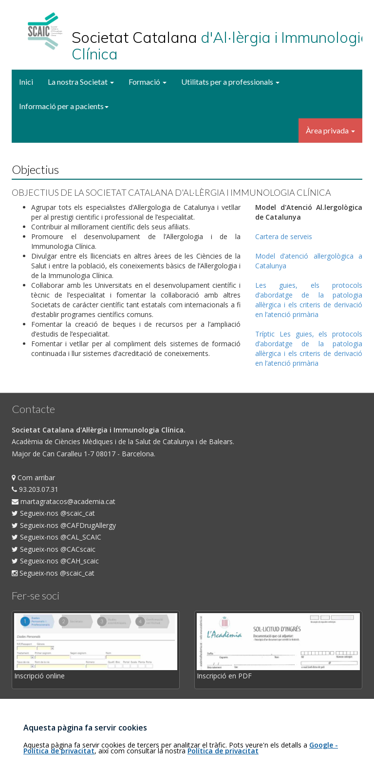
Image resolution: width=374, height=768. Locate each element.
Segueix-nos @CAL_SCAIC (56, 537)
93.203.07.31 (35, 489)
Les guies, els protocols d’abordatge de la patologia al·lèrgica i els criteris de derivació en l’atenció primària (308, 300)
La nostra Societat (81, 81)
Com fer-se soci (37, 704)
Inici (26, 81)
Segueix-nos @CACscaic (53, 549)
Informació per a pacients (64, 106)
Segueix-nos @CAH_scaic (55, 560)
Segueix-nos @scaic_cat (53, 513)
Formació (148, 81)
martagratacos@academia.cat (63, 501)
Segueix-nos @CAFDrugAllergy (64, 525)
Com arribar (33, 477)
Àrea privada (330, 130)
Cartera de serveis (283, 236)
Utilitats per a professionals (230, 81)
